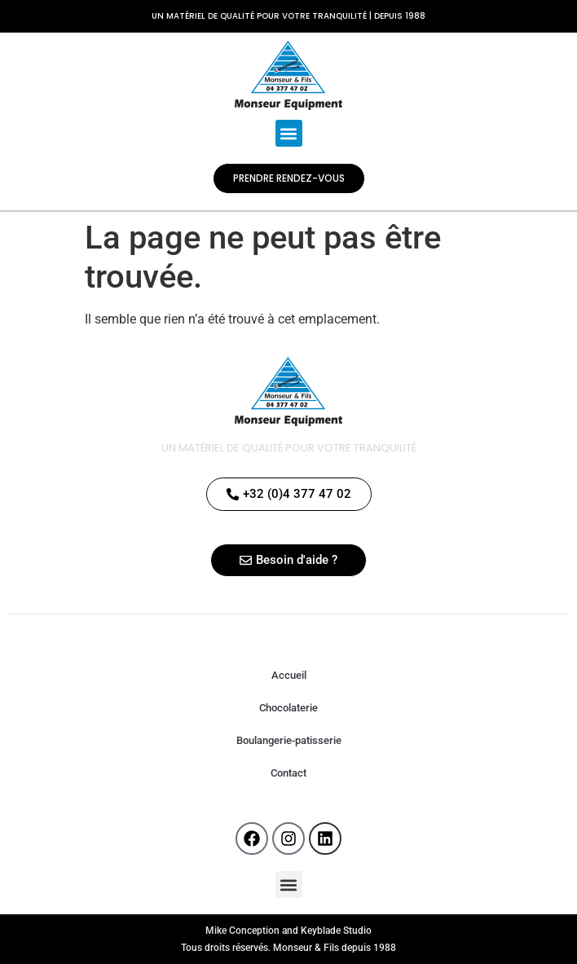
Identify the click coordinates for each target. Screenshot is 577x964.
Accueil (288, 675)
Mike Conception (242, 930)
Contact (288, 773)
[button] (288, 133)
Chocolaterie (288, 708)
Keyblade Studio (336, 930)
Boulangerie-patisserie (288, 740)
